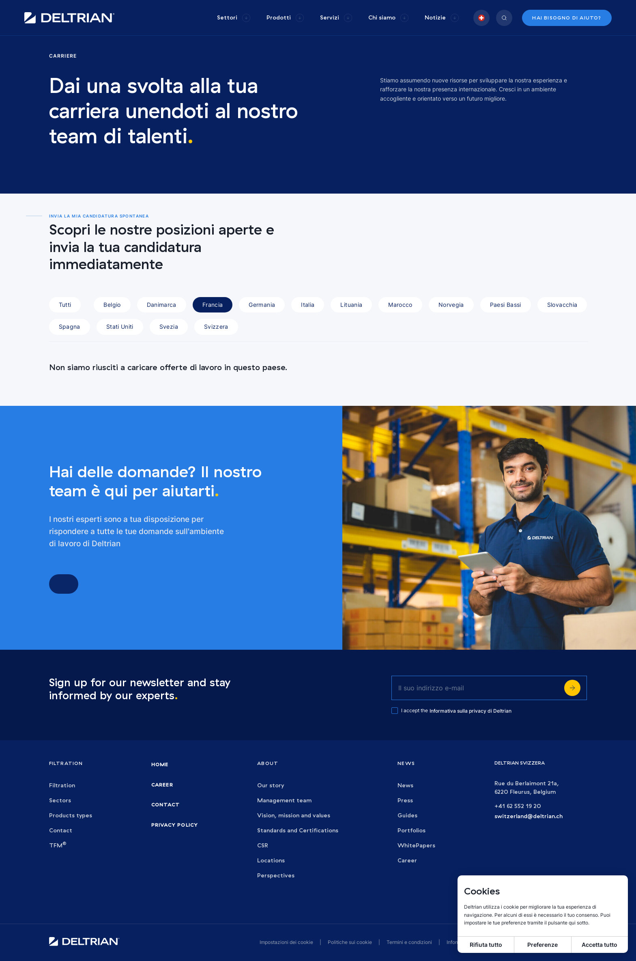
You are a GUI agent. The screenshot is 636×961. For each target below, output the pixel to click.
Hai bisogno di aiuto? (566, 18)
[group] (233, 17)
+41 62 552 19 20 (517, 806)
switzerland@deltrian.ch (528, 816)
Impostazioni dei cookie (286, 942)
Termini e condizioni (409, 942)
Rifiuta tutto (486, 944)
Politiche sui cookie (350, 942)
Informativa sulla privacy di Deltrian (470, 711)
